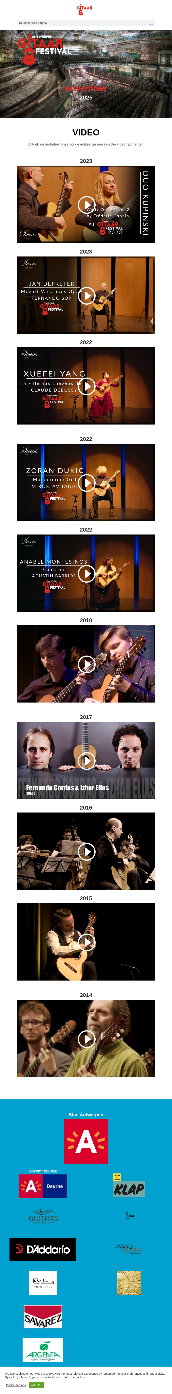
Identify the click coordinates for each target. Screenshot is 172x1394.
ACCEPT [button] (36, 1385)
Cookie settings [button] (16, 1385)
